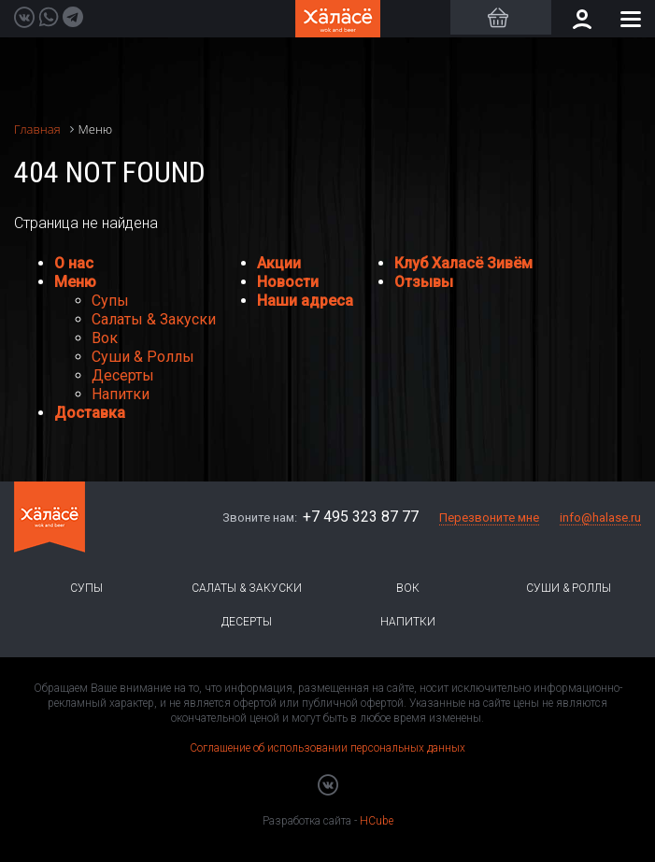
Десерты (123, 375)
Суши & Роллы (143, 357)
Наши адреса (305, 300)
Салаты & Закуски (154, 319)
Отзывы (423, 282)
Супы (110, 300)
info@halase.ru (600, 517)
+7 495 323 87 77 (361, 516)
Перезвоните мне (489, 517)
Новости (288, 282)
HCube (376, 820)
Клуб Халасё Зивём (463, 263)
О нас (73, 263)
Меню (75, 282)
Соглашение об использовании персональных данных (327, 747)
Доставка (89, 413)
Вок (105, 338)
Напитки (121, 394)
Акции (279, 263)
